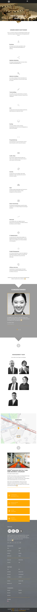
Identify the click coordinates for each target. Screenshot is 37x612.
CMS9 (13, 610)
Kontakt (20, 583)
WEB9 (20, 548)
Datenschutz (21, 559)
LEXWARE (9, 571)
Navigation (10, 545)
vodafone (20, 576)
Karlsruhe (9, 595)
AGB (19, 562)
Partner (9, 567)
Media (20, 555)
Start (8, 548)
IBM (19, 569)
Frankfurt (20, 592)
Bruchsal (8, 592)
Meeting (8, 580)
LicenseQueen (21, 574)
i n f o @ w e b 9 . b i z (13, 519)
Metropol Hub (21, 571)
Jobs (19, 550)
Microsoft (9, 574)
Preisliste (8, 562)
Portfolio (8, 553)
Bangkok (8, 590)
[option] (18, 309)
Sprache (9, 599)
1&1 (8, 569)
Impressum (9, 559)
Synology (8, 576)
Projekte (20, 553)
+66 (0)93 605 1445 (13, 503)
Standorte (10, 588)
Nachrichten (9, 550)
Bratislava (20, 590)
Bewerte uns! (9, 583)
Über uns (9, 526)
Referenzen (9, 555)
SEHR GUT (22, 610)
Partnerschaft (21, 580)
